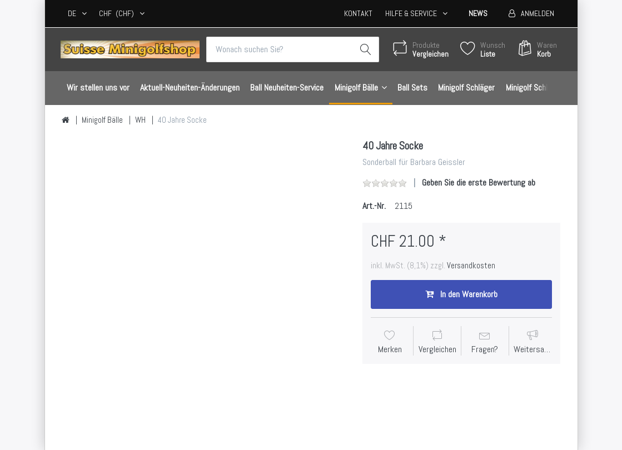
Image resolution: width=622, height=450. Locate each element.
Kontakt (358, 13)
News (478, 13)
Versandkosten (471, 266)
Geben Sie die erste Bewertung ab (478, 182)
